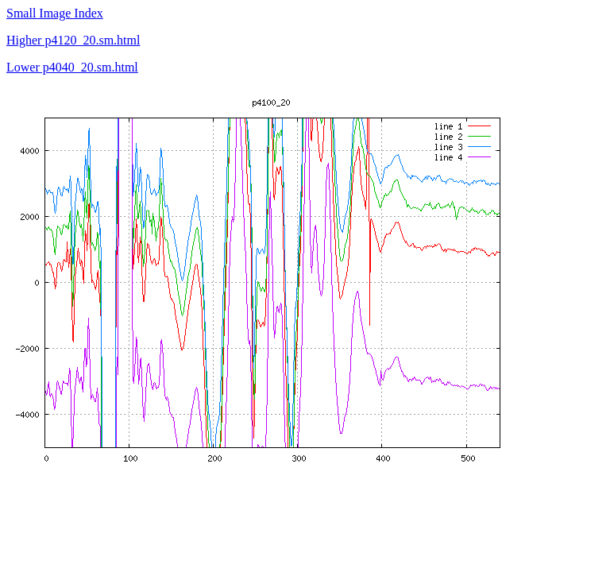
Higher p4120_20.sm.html (73, 40)
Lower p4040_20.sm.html (72, 67)
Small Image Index (54, 13)
